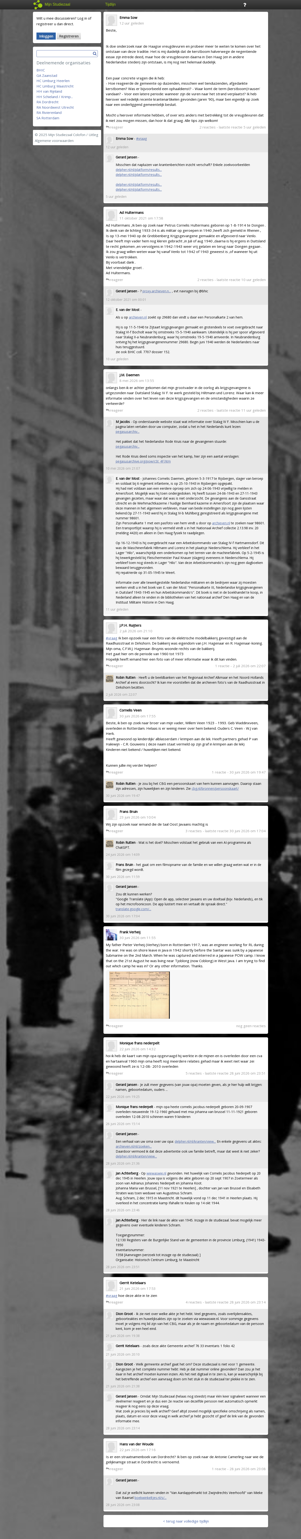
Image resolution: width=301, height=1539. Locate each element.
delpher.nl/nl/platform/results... (139, 169)
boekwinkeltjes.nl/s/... (150, 1497)
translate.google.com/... (133, 909)
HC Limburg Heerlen (53, 80)
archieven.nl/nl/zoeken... (134, 1146)
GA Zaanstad (46, 75)
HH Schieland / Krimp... (54, 96)
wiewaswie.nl (156, 1173)
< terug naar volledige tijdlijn (186, 1521)
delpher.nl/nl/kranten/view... (195, 1141)
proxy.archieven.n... (157, 291)
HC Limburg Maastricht (55, 86)
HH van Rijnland (49, 91)
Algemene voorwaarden (54, 140)
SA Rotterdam (47, 118)
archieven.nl (138, 317)
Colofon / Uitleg (85, 134)
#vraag (141, 138)
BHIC (40, 70)
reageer (114, 127)
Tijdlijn (110, 4)
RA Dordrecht (47, 101)
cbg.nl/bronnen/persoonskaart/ (215, 788)
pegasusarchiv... (127, 431)
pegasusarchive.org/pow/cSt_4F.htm (143, 461)
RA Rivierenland (49, 112)
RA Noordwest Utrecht (55, 107)
